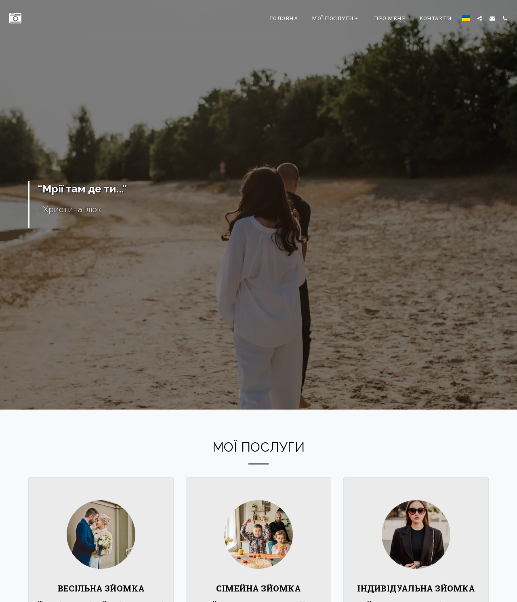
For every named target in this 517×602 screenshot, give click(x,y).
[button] (336, 18)
